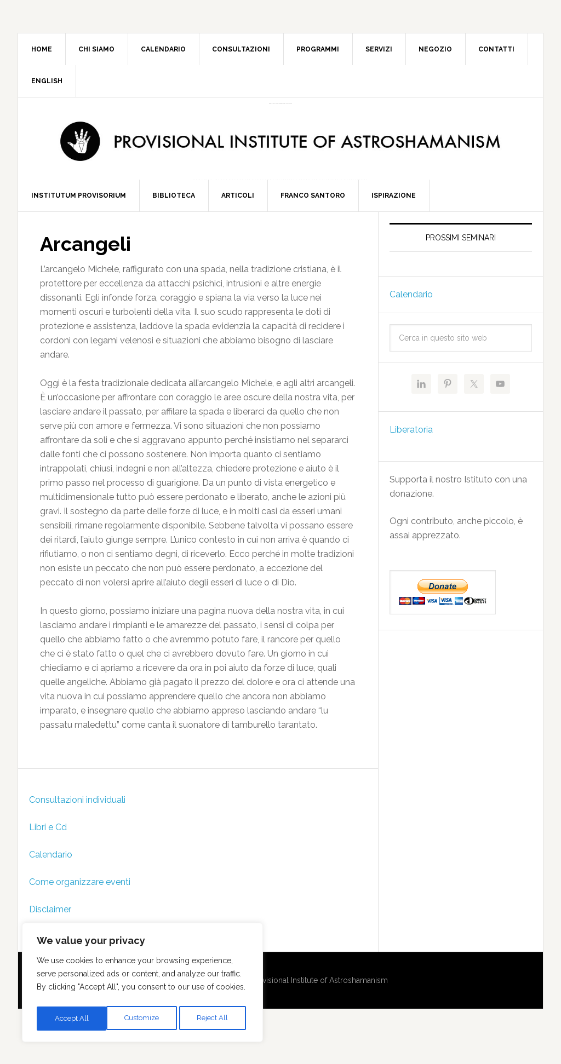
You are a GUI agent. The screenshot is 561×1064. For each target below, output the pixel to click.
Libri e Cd (48, 849)
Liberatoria (411, 451)
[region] (142, 984)
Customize (72, 1018)
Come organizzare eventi (79, 904)
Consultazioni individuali (77, 821)
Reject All (143, 1018)
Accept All (214, 1018)
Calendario (50, 876)
